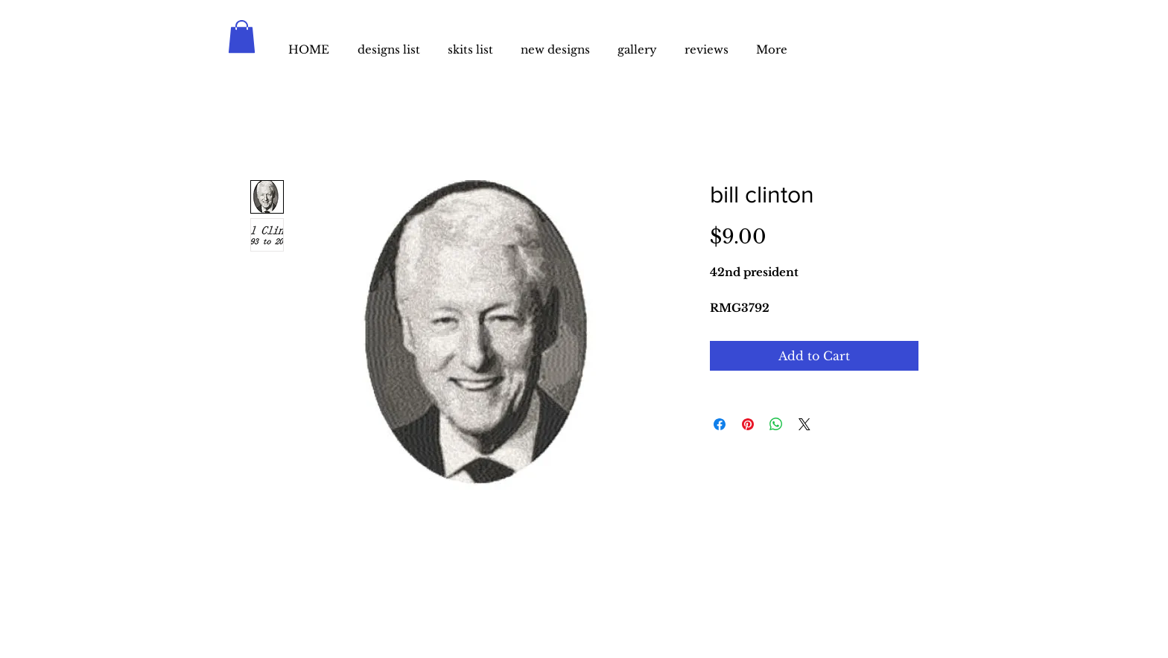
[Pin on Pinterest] (748, 424)
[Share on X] (804, 424)
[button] (242, 36)
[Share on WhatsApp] (776, 424)
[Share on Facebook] (720, 424)
